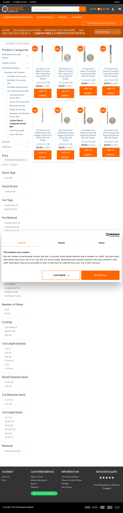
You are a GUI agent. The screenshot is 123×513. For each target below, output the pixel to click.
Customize (61, 275)
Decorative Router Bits (19, 102)
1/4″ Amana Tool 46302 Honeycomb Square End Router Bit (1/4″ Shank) (88, 134)
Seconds (6, 141)
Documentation (20, 2)
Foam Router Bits (17, 130)
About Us (6, 477)
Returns (34, 484)
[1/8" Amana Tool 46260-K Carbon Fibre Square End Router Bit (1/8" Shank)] (65, 54)
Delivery (7, 2)
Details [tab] (61, 242)
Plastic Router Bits (18, 109)
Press (4, 480)
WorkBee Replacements (17, 87)
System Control (46, 17)
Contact (33, 2)
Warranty (34, 487)
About (117, 2)
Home (6, 30)
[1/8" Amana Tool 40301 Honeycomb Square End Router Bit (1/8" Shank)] (111, 115)
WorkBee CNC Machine (60, 30)
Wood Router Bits (17, 106)
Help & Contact (37, 477)
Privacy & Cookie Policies (71, 480)
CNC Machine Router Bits (18, 91)
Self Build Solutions (27, 30)
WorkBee (63, 17)
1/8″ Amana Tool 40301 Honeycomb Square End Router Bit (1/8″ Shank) (111, 134)
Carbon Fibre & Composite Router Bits (18, 123)
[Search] (82, 9)
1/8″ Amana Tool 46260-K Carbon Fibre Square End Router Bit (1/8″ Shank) (65, 74)
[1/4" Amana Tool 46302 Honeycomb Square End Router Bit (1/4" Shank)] (88, 115)
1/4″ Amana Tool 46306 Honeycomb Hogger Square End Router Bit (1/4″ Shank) (43, 135)
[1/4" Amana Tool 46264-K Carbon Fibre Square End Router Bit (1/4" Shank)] (43, 54)
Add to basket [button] (43, 93)
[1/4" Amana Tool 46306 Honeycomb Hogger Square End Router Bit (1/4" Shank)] (43, 115)
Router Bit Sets (16, 134)
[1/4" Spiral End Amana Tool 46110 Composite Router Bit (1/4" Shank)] (88, 54)
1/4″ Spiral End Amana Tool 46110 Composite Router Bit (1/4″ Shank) (88, 72)
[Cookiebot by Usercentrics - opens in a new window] (108, 235)
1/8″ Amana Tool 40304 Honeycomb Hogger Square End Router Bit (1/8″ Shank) (65, 135)
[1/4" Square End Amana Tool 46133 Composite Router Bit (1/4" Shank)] (111, 54)
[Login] (113, 9)
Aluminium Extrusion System (18, 17)
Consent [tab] (21, 242)
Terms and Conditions (70, 477)
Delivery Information (39, 480)
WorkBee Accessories (16, 76)
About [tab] (101, 242)
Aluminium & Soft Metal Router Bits (19, 115)
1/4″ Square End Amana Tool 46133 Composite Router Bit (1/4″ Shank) (111, 72)
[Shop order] (107, 31)
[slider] (3, 160)
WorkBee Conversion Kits (16, 81)
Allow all (100, 275)
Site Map (65, 484)
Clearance (77, 17)
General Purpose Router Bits (17, 96)
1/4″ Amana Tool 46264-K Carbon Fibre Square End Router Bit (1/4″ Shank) (43, 74)
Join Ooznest (66, 487)
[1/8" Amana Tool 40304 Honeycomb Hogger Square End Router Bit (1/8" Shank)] (65, 115)
